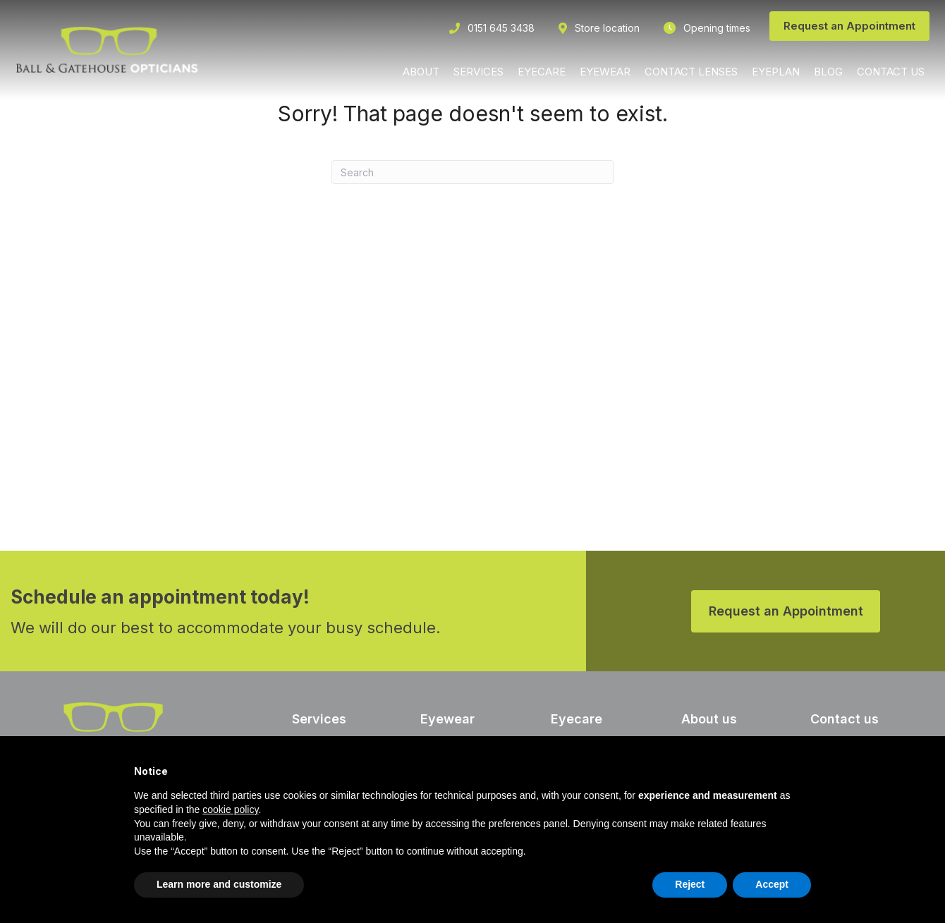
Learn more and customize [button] (219, 884)
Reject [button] (690, 884)
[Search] (472, 172)
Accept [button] (771, 884)
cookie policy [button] (230, 809)
